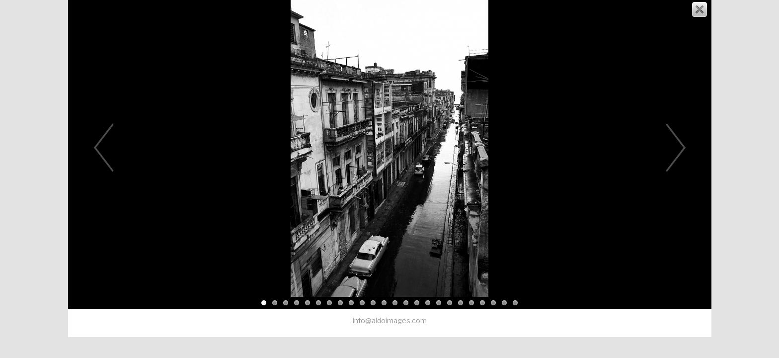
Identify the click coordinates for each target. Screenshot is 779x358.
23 (504, 302)
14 (405, 302)
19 (460, 302)
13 (394, 302)
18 (449, 302)
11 (373, 302)
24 (515, 302)
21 (482, 302)
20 (471, 302)
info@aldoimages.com (390, 320)
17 (438, 302)
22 (493, 302)
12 (384, 302)
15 (416, 302)
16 (427, 302)
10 (362, 302)
